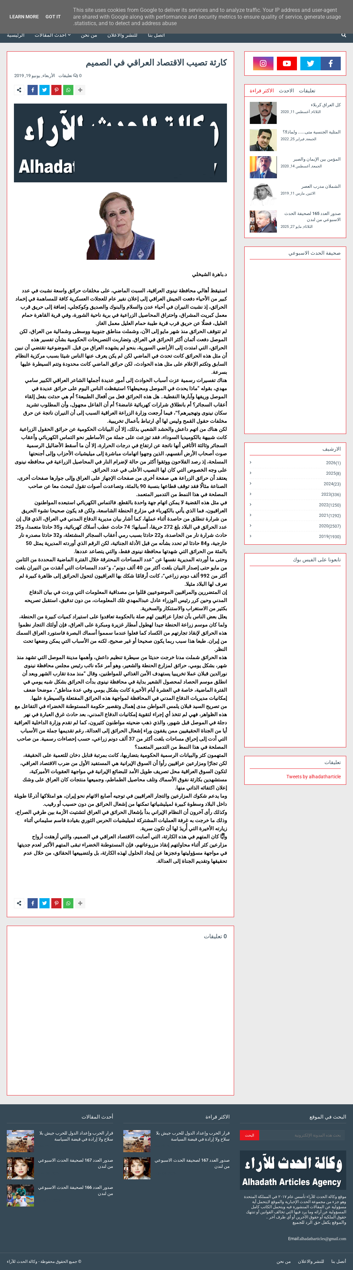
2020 (330, 526)
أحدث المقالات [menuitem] (50, 35)
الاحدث (286, 91)
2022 (330, 505)
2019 (330, 536)
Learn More (24, 16)
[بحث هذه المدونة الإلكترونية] (302, 1135)
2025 (333, 473)
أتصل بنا (338, 1261)
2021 (330, 515)
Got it (53, 16)
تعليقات (307, 91)
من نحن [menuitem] (89, 35)
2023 (331, 494)
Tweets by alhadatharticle (313, 776)
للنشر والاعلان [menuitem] (122, 35)
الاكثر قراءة (262, 91)
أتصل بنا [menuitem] (156, 35)
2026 (333, 463)
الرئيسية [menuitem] (15, 35)
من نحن (284, 1261)
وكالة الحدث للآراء (22, 1261)
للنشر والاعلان (311, 1261)
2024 (332, 484)
